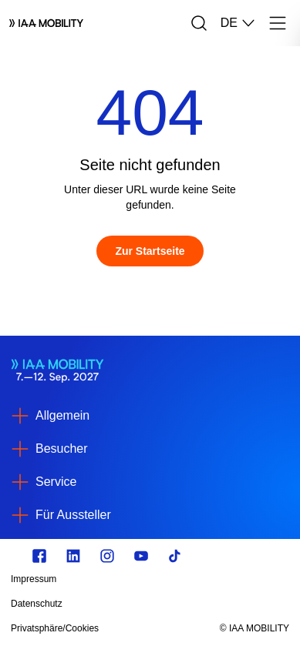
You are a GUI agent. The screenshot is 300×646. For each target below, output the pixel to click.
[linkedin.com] (73, 556)
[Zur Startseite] (149, 251)
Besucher (61, 448)
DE (238, 23)
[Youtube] (141, 556)
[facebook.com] (39, 556)
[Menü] (277, 23)
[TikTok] (175, 556)
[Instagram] (107, 556)
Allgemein (62, 415)
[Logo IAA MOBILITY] (46, 23)
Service (55, 481)
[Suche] (199, 23)
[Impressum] (108, 579)
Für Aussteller (73, 514)
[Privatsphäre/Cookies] (108, 628)
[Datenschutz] (108, 603)
